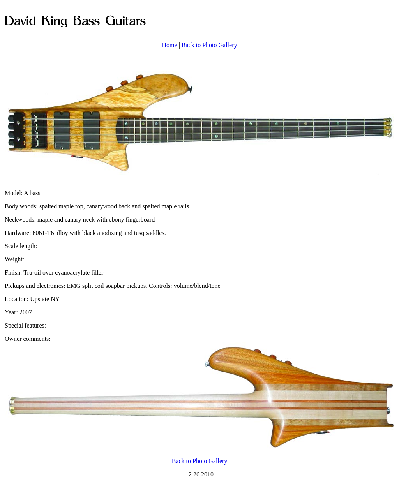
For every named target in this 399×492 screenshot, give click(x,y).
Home (169, 45)
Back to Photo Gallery (209, 45)
